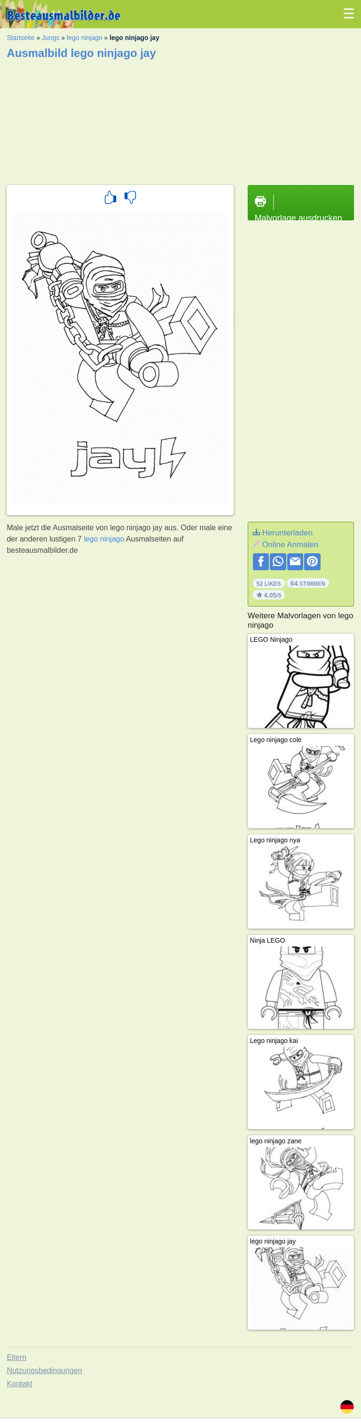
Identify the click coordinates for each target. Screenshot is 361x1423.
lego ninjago (84, 37)
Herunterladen (287, 532)
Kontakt (19, 1384)
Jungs (50, 37)
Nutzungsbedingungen (44, 1370)
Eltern (16, 1357)
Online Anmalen (290, 544)
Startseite (20, 37)
